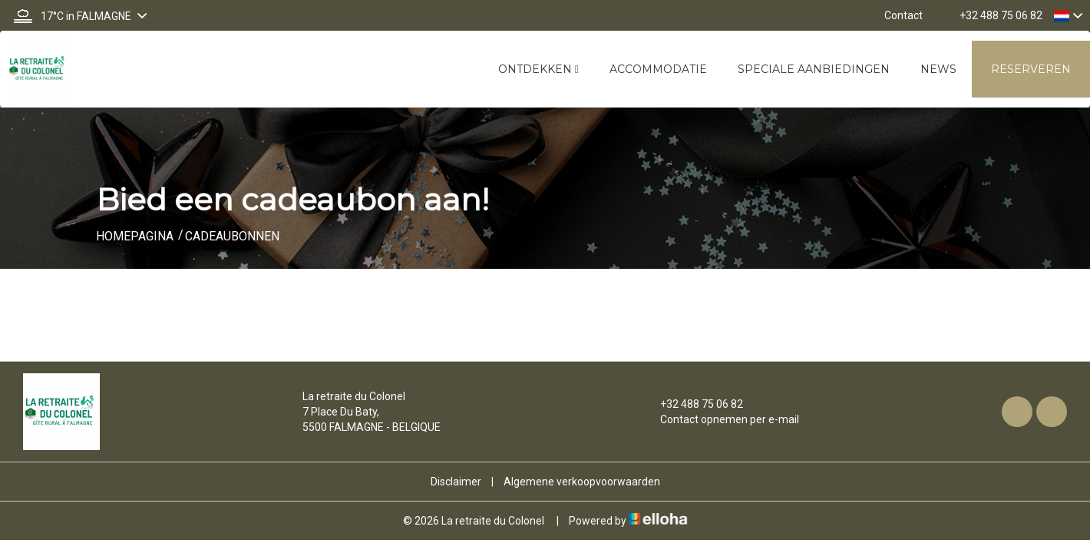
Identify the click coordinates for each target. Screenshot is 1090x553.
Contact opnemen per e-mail (720, 419)
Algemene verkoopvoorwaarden (582, 481)
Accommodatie (658, 69)
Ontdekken (538, 69)
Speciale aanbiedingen (814, 69)
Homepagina (134, 236)
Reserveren (1031, 69)
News (938, 69)
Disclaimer (456, 481)
